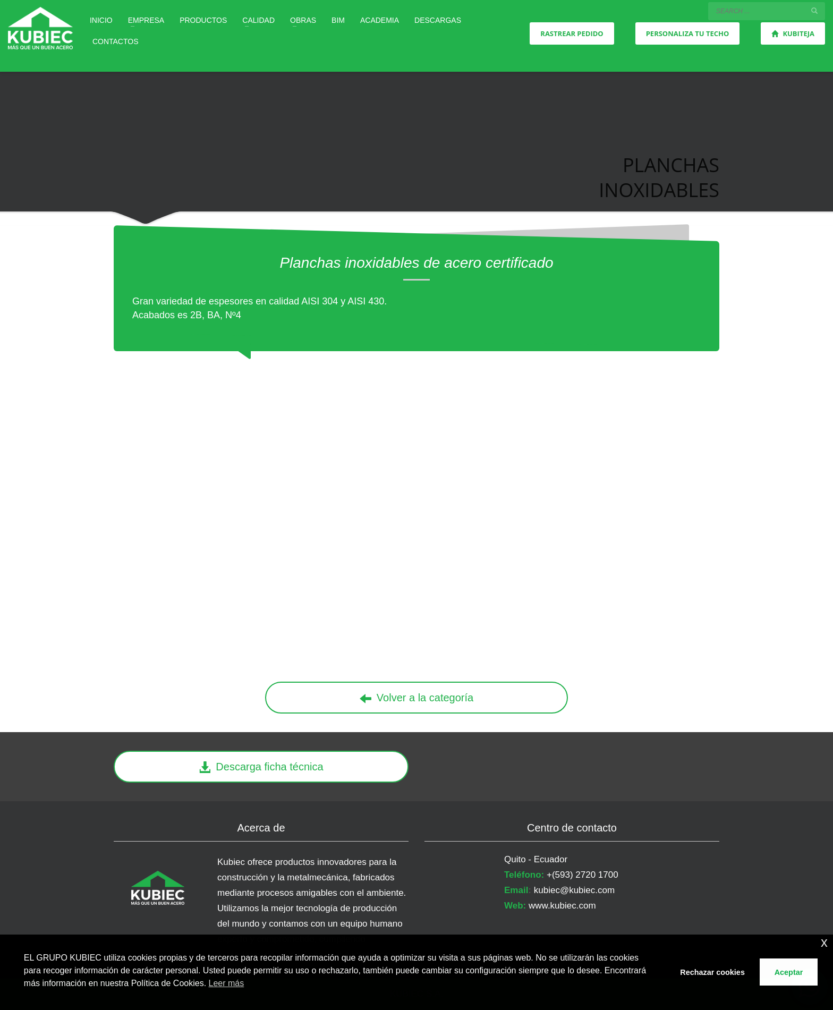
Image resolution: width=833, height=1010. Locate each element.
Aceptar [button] (789, 972)
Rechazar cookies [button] (712, 972)
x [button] (824, 942)
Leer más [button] (226, 983)
